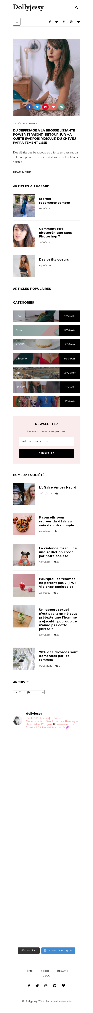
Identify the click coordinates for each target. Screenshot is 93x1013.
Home (29, 971)
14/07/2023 (45, 265)
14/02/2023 (45, 531)
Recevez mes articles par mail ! (46, 431)
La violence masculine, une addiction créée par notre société (58, 552)
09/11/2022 (45, 635)
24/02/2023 (45, 493)
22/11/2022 (44, 592)
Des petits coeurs (54, 259)
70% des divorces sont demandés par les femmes (58, 656)
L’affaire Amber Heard (57, 487)
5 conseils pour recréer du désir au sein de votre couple (56, 521)
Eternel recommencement (54, 200)
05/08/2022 (45, 665)
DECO (47, 975)
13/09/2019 (45, 208)
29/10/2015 (44, 242)
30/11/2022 (45, 562)
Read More (22, 172)
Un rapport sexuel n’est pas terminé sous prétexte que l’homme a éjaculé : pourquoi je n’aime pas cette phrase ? (58, 619)
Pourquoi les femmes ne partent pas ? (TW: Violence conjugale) (57, 583)
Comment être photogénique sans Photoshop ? (55, 232)
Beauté (33, 123)
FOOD (45, 971)
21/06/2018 (19, 123)
